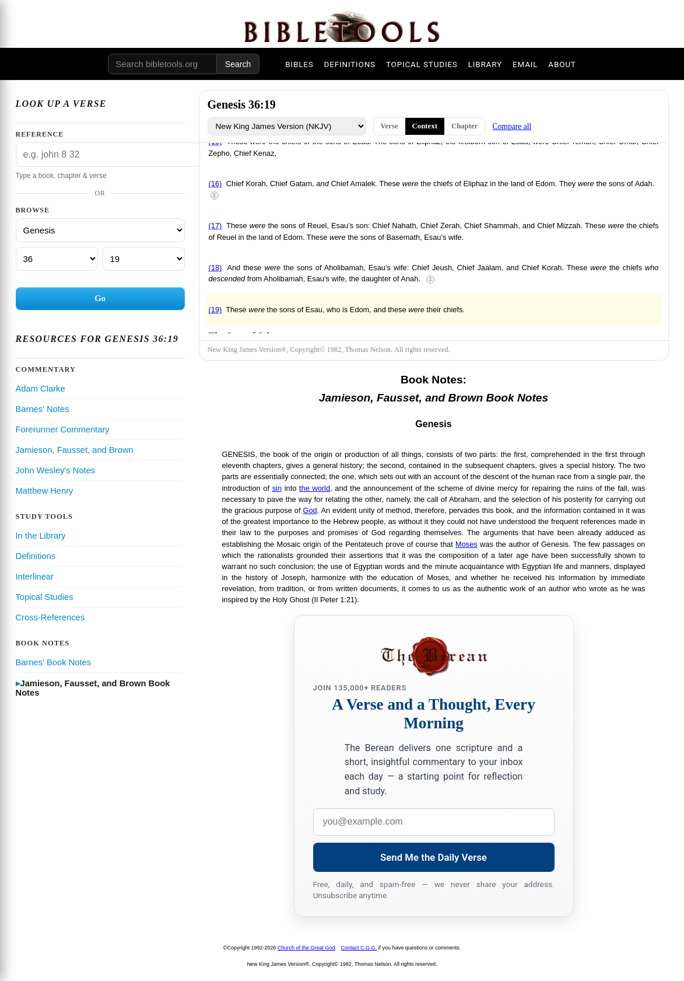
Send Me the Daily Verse (433, 857)
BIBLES (299, 64)
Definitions (36, 556)
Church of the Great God (306, 948)
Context (424, 126)
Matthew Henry (44, 490)
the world (314, 488)
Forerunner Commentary (63, 429)
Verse (389, 126)
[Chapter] (57, 259)
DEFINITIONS (350, 64)
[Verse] (144, 259)
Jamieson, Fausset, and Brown (75, 450)
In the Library (41, 535)
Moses (466, 544)
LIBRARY (485, 64)
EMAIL (525, 64)
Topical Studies (44, 597)
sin (277, 488)
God (310, 510)
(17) (215, 225)
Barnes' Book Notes (54, 662)
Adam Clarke (40, 388)
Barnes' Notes (42, 409)
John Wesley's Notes (56, 470)
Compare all (511, 126)
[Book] (100, 230)
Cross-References (50, 617)
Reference (40, 134)
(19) (215, 309)
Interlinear (35, 576)
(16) (215, 183)
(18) (215, 267)
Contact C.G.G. (359, 948)
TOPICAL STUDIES (422, 64)
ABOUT (562, 64)
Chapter (464, 126)
